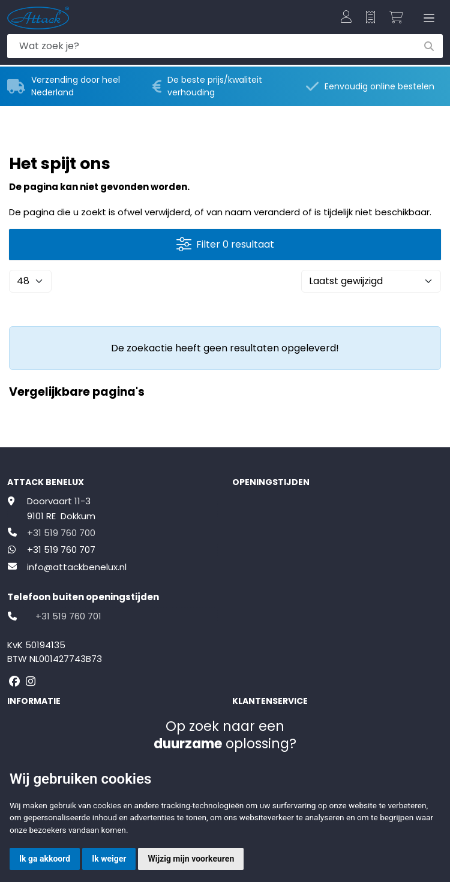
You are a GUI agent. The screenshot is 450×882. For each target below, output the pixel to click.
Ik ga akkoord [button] (44, 858)
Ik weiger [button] (109, 858)
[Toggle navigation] (427, 18)
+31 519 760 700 (61, 532)
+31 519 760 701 (68, 616)
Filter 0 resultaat (225, 244)
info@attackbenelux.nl (77, 567)
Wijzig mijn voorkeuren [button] (191, 858)
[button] (346, 18)
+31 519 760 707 (61, 549)
